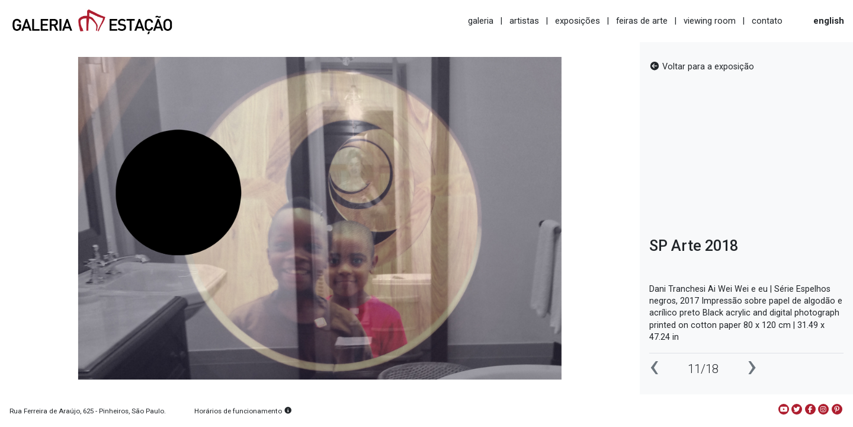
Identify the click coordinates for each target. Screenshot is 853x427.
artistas (524, 20)
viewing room (710, 20)
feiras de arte (642, 20)
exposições (577, 20)
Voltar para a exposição (701, 67)
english (828, 20)
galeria (480, 20)
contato (767, 20)
